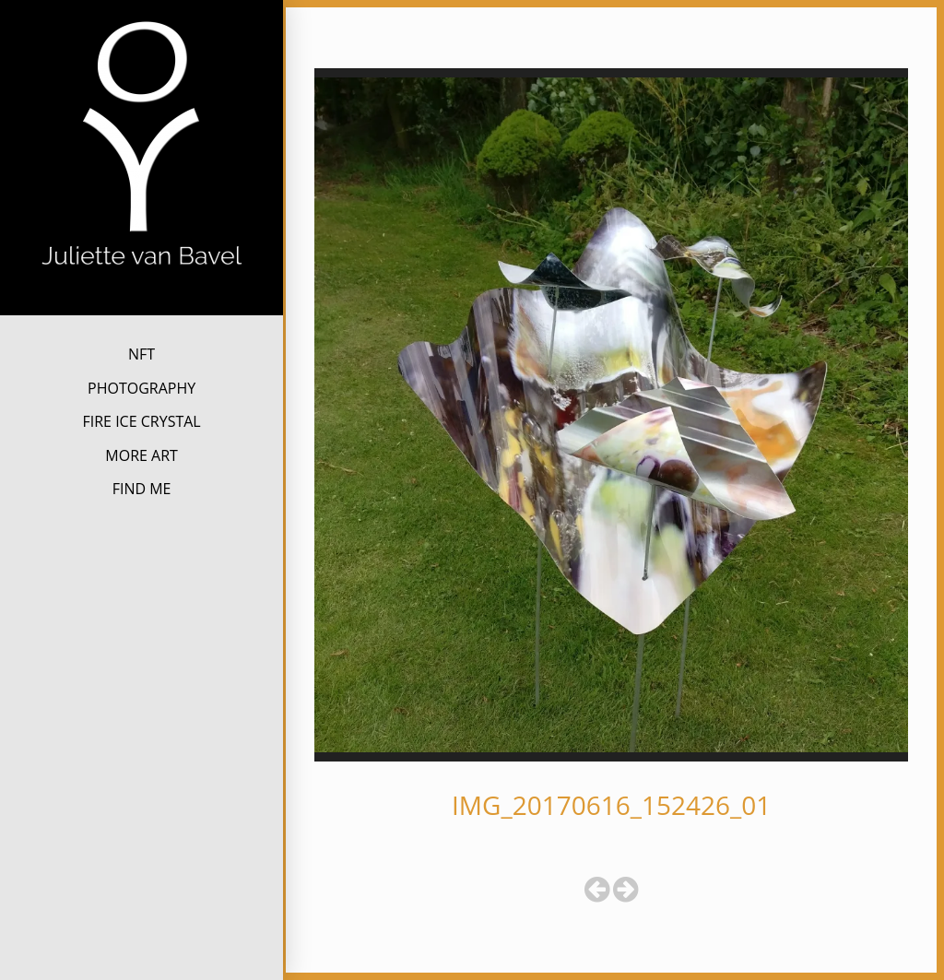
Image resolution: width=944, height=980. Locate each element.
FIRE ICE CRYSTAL (141, 421)
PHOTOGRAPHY (141, 388)
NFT (141, 354)
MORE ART (141, 455)
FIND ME (141, 488)
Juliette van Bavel (141, 299)
